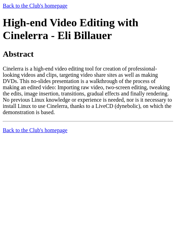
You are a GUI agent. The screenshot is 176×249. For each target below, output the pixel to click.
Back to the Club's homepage (35, 6)
